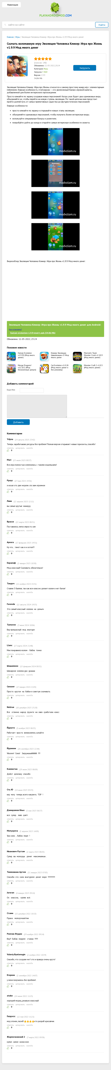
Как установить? (15, 329)
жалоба (29, 452)
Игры (46, 68)
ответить (10, 452)
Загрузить (84, 68)
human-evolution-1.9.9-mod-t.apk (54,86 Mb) (32, 332)
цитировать (20, 452)
